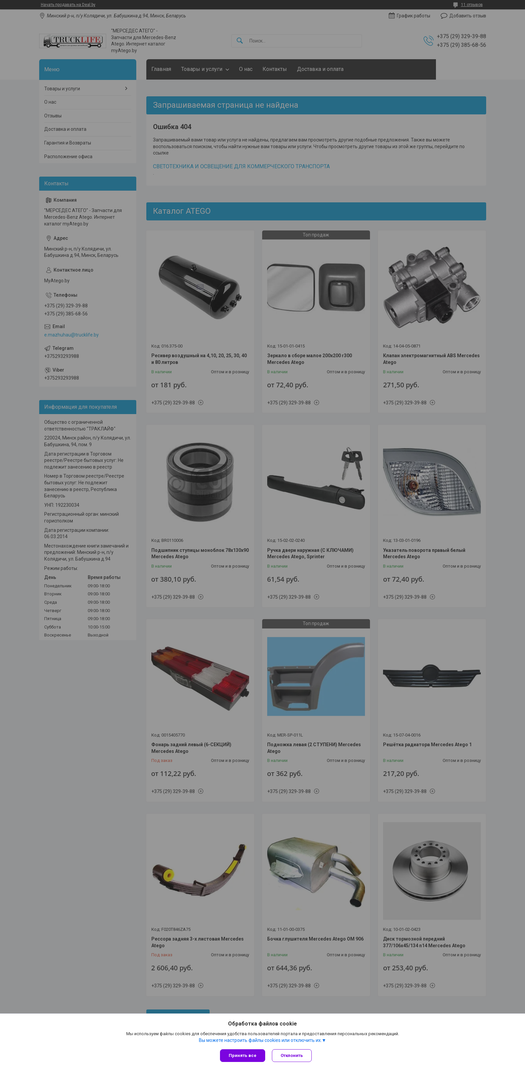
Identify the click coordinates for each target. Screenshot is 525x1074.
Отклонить (292, 1055)
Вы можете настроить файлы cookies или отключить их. (260, 1040)
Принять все (242, 1055)
